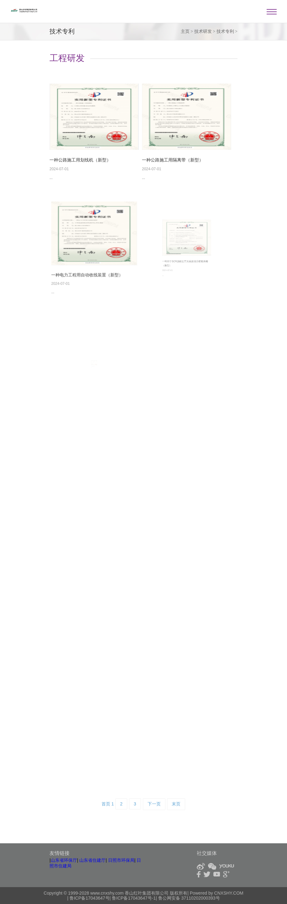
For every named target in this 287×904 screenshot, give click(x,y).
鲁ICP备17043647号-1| (134, 898)
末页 (176, 803)
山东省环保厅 (64, 860)
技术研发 (203, 31)
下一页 (154, 803)
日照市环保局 (121, 860)
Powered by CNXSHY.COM (216, 893)
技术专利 (225, 31)
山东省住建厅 (92, 860)
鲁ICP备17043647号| (91, 898)
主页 (185, 31)
